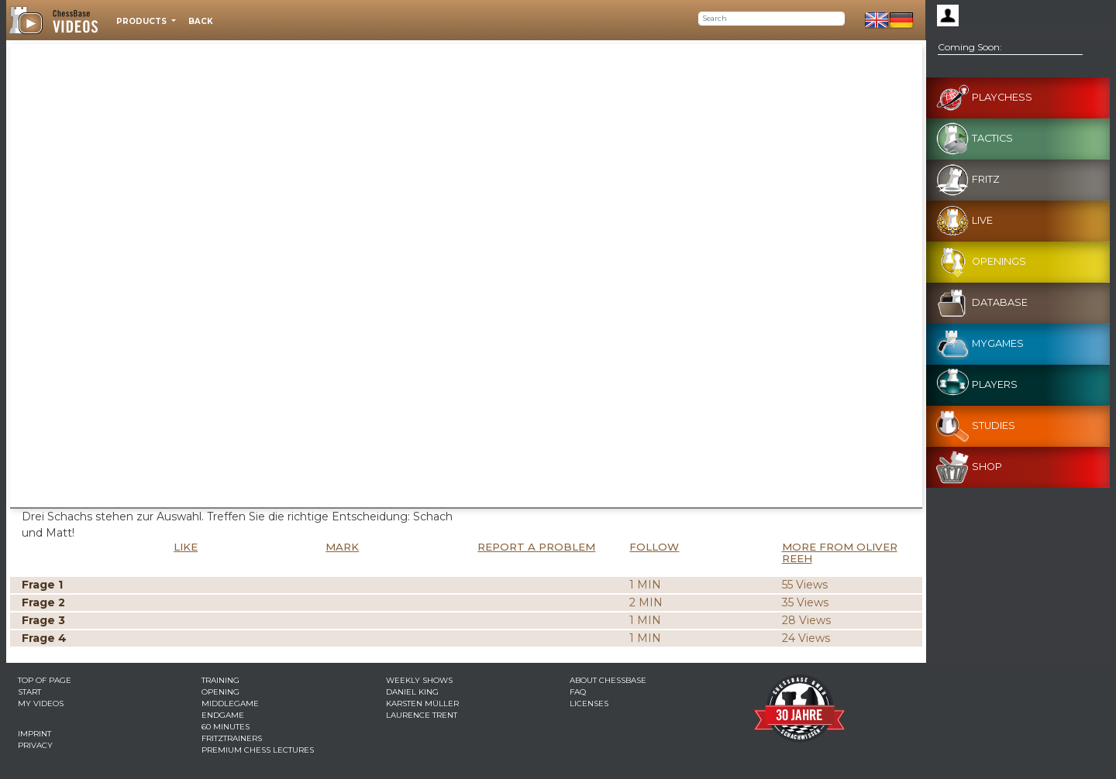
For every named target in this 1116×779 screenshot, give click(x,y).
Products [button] (142, 21)
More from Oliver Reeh (839, 552)
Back (200, 21)
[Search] (771, 19)
